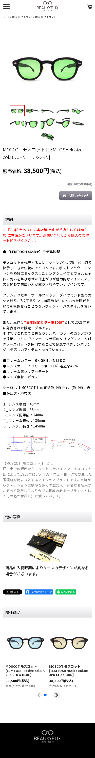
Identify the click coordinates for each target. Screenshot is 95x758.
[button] (17, 111)
